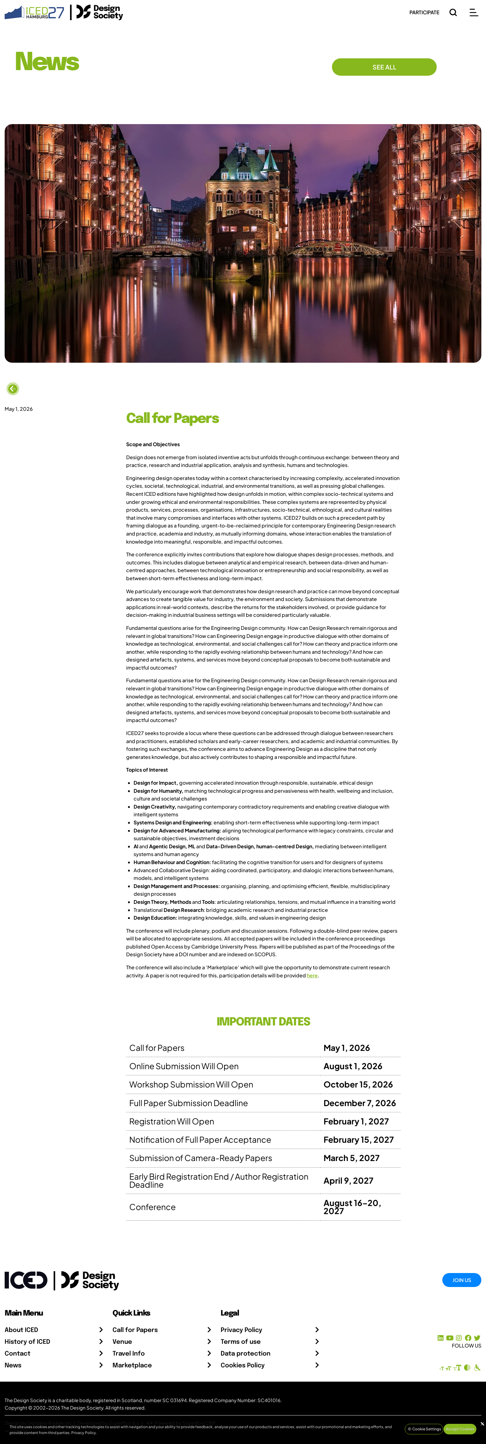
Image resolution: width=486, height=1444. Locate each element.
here (312, 975)
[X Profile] (477, 1338)
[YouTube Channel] (449, 1338)
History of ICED (27, 1342)
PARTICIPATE (424, 12)
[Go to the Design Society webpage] (83, 1279)
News (13, 1365)
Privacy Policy (241, 1330)
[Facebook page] (468, 1338)
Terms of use (241, 1342)
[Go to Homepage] (34, 11)
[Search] (453, 12)
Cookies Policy (243, 1365)
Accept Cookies (460, 1429)
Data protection (246, 1354)
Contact (17, 1354)
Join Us (462, 1280)
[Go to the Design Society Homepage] (96, 12)
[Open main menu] (473, 12)
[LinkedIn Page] (440, 1338)
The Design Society (82, 1407)
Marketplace (132, 1365)
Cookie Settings (424, 1429)
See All (384, 67)
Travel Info (129, 1354)
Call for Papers (135, 1330)
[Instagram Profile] (459, 1338)
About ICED (21, 1330)
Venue (122, 1342)
